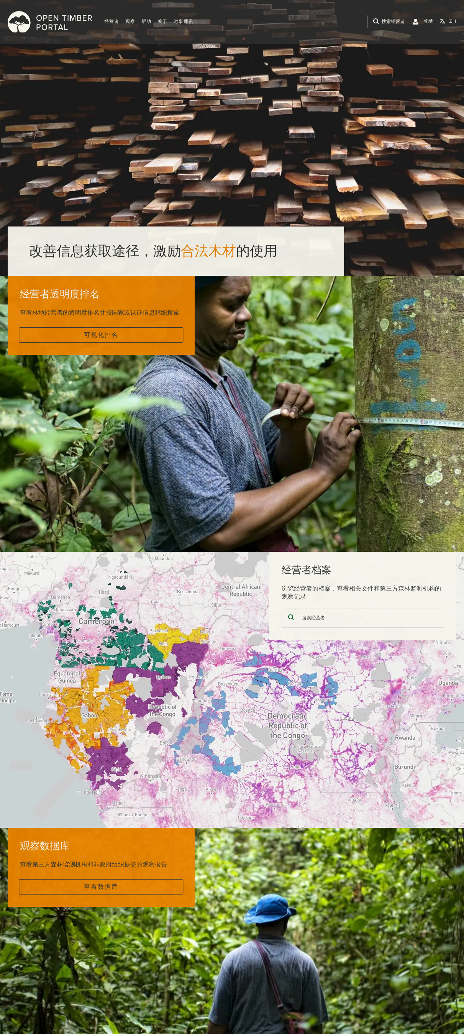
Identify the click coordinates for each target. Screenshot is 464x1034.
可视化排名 (101, 335)
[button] (111, 22)
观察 (130, 22)
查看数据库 (101, 887)
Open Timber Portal (50, 22)
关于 (162, 22)
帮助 (146, 22)
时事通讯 (183, 22)
